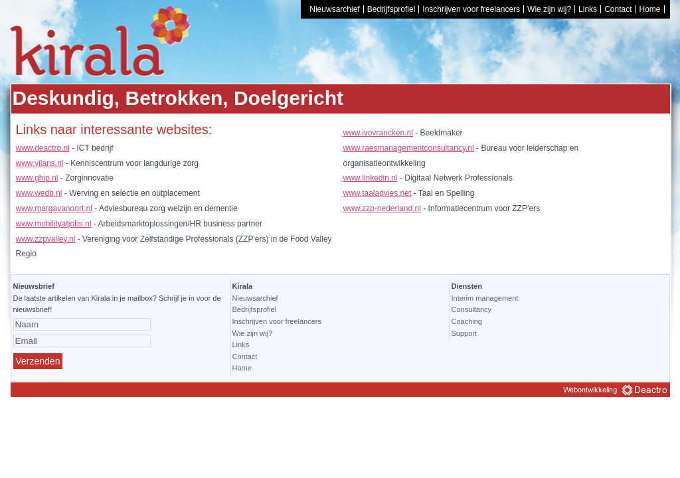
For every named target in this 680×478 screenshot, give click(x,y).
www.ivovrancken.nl (378, 132)
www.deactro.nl (43, 148)
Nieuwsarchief (334, 9)
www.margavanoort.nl (54, 208)
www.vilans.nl (40, 163)
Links (587, 9)
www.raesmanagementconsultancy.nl (408, 148)
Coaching (467, 321)
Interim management (485, 298)
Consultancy (472, 309)
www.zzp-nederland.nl (382, 208)
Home (649, 9)
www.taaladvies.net (377, 193)
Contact (618, 9)
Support (464, 333)
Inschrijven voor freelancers (471, 9)
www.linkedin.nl (370, 178)
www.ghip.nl (37, 178)
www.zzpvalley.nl (46, 239)
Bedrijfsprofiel (391, 9)
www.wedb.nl (39, 193)
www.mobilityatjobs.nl (54, 223)
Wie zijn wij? (549, 9)
